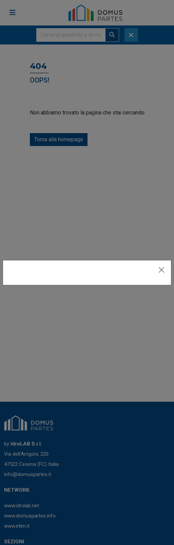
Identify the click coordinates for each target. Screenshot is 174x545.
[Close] (161, 270)
